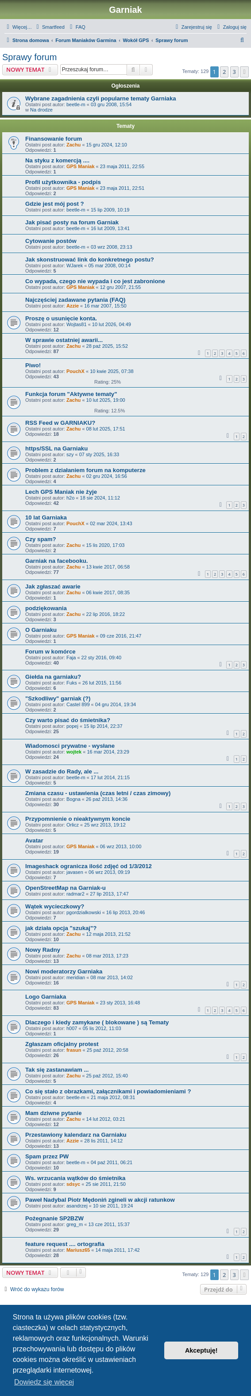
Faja (71, 657)
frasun (73, 1050)
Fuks (71, 682)
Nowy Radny (42, 949)
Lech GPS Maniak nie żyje (61, 491)
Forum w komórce (50, 651)
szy (70, 454)
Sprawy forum (29, 57)
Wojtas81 (76, 324)
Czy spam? (40, 539)
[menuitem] (49, 27)
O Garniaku (41, 630)
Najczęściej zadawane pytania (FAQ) (75, 299)
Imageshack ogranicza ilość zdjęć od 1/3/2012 (88, 866)
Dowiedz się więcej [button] (44, 1382)
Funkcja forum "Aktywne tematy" (71, 394)
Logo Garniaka (45, 996)
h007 (71, 1028)
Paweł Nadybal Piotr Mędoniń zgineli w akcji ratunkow (100, 1199)
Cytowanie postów (51, 241)
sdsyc (73, 1184)
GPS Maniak (80, 166)
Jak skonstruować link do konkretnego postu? (89, 259)
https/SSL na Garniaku (56, 448)
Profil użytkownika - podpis (63, 182)
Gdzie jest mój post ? (54, 203)
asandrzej (77, 1205)
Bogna (73, 799)
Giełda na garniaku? (53, 676)
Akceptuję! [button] (201, 1350)
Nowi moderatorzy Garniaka (63, 971)
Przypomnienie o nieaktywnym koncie (77, 818)
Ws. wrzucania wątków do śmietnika (75, 1178)
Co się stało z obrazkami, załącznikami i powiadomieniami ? (108, 1091)
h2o (70, 497)
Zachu (73, 144)
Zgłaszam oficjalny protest (62, 1044)
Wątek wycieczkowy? (54, 906)
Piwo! (33, 365)
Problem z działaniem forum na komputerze (85, 470)
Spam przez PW (47, 1156)
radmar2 (75, 893)
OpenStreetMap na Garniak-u (65, 888)
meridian (75, 977)
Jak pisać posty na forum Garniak (72, 222)
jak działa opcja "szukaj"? (61, 928)
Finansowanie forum (53, 138)
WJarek (74, 265)
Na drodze (41, 109)
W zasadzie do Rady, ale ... (61, 771)
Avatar (34, 840)
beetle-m (75, 104)
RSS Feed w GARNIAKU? (60, 422)
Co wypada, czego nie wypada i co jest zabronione (95, 281)
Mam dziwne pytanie (53, 1113)
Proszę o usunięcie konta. (61, 318)
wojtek (73, 751)
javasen (74, 872)
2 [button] (224, 72)
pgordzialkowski (83, 912)
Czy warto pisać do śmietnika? (67, 720)
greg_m (74, 1224)
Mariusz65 (78, 1250)
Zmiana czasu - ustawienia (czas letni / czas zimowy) (97, 793)
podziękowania (46, 608)
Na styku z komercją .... (57, 160)
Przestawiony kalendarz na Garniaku (76, 1134)
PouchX (75, 371)
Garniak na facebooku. (56, 561)
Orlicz (72, 824)
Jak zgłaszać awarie (53, 586)
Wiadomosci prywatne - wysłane (70, 745)
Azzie (72, 305)
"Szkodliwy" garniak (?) (57, 698)
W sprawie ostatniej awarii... (64, 340)
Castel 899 (78, 704)
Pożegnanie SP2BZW (54, 1218)
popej (72, 726)
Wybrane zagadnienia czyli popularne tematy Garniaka (100, 98)
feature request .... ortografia (64, 1244)
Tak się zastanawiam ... (57, 1069)
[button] (244, 71)
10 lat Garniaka (46, 517)
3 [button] (234, 72)
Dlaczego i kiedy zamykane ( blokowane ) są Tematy (97, 1022)
